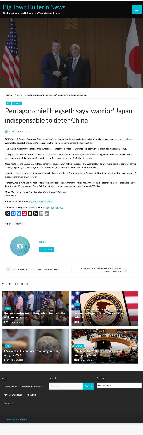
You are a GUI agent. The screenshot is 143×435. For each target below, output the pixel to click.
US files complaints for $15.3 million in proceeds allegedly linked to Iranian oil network (99, 313)
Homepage (9, 95)
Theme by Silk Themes (16, 419)
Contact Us (9, 403)
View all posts (47, 249)
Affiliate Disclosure (13, 394)
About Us (31, 394)
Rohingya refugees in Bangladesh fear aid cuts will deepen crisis (34, 315)
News (18, 223)
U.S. (18, 95)
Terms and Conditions (32, 386)
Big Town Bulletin (54, 207)
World (17, 103)
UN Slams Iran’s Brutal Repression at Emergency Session (98, 353)
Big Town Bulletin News (34, 6)
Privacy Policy (10, 386)
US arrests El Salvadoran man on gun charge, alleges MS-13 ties (33, 353)
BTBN (12, 131)
